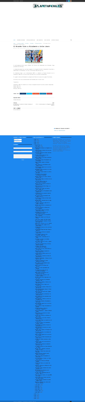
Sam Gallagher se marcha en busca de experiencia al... (42, 324)
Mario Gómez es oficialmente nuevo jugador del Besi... (42, 262)
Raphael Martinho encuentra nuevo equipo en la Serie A (42, 353)
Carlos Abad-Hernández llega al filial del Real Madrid (43, 288)
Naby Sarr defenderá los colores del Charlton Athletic (42, 381)
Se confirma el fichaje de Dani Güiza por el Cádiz (43, 197)
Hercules (26, 43)
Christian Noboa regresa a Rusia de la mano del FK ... (43, 286)
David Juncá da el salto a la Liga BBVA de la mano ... (43, 374)
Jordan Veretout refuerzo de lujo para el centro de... (43, 150)
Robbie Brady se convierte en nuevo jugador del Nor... (42, 312)
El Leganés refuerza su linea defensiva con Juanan (43, 346)
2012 (35, 395)
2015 (35, 142)
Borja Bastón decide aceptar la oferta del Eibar (43, 171)
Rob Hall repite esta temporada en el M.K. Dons (43, 277)
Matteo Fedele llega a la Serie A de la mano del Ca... (43, 178)
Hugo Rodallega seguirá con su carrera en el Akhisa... (43, 303)
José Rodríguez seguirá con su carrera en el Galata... (43, 166)
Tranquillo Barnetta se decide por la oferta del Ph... (43, 293)
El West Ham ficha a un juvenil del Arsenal (42, 362)
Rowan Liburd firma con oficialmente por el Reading (42, 214)
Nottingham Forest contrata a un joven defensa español (43, 169)
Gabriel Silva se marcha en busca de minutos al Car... (42, 183)
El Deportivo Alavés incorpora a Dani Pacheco (43, 338)
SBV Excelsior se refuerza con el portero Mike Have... (42, 369)
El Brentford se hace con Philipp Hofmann (42, 360)
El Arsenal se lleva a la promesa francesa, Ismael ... (42, 238)
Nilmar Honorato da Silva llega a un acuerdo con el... (42, 185)
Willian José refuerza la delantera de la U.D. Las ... (43, 204)
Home (14, 43)
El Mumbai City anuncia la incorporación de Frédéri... (41, 245)
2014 (35, 392)
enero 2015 (37, 391)
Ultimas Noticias (38, 43)
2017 (35, 139)
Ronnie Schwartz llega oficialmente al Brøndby (43, 305)
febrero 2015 (38, 389)
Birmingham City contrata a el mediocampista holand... (41, 212)
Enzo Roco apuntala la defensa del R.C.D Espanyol (42, 207)
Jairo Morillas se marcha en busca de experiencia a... (43, 255)
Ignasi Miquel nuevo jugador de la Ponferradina (42, 224)
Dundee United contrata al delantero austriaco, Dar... (42, 343)
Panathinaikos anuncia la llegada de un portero (43, 147)
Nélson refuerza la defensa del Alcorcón (41, 265)
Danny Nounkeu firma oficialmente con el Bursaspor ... (43, 159)
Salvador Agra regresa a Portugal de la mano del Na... (43, 329)
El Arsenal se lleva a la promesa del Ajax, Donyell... (43, 331)
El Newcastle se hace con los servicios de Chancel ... (43, 226)
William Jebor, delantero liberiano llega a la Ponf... (42, 348)
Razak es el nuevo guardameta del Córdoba (42, 267)
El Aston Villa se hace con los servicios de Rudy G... (41, 154)
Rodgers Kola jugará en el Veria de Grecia (42, 216)
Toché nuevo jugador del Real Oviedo (42, 218)
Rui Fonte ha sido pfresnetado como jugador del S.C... (42, 195)
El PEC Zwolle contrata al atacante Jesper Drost (42, 231)
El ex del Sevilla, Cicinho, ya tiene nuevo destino (43, 358)
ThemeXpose (20, 400)
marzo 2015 (37, 388)
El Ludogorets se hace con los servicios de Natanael (41, 269)
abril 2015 (37, 386)
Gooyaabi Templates (32, 400)
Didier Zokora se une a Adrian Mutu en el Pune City (43, 248)
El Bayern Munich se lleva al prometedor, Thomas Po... (41, 307)
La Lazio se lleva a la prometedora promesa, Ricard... (42, 322)
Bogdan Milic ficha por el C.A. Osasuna (43, 222)
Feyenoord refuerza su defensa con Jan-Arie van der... (43, 365)
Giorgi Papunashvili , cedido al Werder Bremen (43, 310)
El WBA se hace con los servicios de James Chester (42, 341)
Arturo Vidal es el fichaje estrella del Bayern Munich (42, 377)
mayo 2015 (37, 385)
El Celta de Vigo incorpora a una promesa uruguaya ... (42, 274)
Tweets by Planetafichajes (59, 45)
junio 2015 (37, 383)
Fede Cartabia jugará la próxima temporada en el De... (42, 209)
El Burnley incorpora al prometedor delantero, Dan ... (42, 279)
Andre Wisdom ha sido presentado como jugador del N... (43, 296)
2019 (35, 138)
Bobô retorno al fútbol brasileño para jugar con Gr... (43, 336)
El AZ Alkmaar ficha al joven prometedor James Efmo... (41, 234)
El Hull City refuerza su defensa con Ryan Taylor (43, 315)
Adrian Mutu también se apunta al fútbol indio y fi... (42, 250)
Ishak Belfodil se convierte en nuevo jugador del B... (43, 327)
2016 (35, 141)
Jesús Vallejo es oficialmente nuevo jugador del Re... (42, 164)
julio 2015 (37, 145)
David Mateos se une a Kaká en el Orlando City (42, 284)
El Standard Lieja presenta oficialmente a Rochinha (41, 173)
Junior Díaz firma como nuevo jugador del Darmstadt (43, 291)
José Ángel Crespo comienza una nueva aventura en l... (43, 367)
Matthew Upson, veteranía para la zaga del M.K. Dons (43, 200)
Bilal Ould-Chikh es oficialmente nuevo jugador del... (43, 190)
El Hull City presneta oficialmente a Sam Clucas (43, 300)
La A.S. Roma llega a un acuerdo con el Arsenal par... (43, 319)
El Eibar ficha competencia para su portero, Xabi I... (42, 372)
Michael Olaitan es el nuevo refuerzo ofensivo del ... (43, 176)
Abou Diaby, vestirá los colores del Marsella (42, 350)
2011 (35, 397)
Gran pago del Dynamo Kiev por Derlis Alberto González (43, 243)
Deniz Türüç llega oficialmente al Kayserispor (42, 355)
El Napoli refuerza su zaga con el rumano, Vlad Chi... (42, 202)
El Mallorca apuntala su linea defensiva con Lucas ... (41, 260)
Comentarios (17, 140)
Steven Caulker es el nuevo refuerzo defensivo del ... (42, 317)
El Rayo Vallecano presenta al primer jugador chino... (43, 379)
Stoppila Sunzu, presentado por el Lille (42, 236)
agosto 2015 (37, 144)
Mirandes (31, 43)
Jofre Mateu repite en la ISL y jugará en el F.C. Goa (43, 241)
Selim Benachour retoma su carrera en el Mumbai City (43, 298)
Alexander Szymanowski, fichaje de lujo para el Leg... (43, 257)
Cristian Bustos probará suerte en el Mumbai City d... (43, 253)
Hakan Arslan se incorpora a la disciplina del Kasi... (41, 272)
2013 (35, 394)
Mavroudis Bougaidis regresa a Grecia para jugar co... (43, 220)
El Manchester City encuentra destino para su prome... (43, 193)
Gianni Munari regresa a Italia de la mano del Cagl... (43, 281)
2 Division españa (20, 43)
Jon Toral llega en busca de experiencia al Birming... (41, 181)
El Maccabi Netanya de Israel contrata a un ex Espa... (43, 152)
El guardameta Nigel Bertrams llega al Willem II (43, 229)
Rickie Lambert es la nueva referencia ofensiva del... (43, 157)
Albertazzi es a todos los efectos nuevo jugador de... (42, 188)
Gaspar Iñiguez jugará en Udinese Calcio (42, 162)
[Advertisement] (21, 21)
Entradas (16, 138)
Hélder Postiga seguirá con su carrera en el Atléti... (43, 334)
